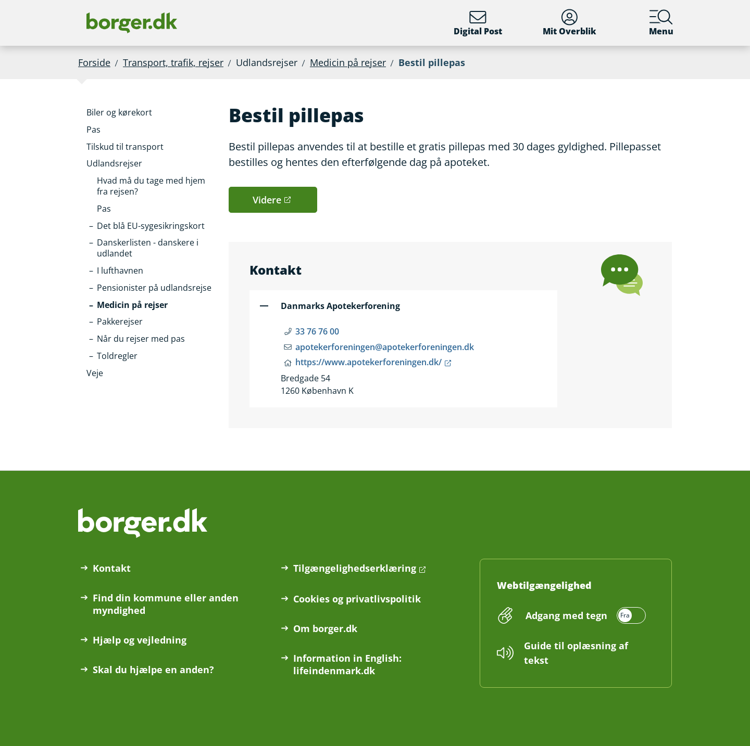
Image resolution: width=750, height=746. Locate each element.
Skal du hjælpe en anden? (153, 669)
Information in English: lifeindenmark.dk (347, 664)
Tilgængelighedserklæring (354, 568)
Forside (94, 62)
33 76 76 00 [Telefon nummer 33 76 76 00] (317, 331)
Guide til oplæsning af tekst (576, 652)
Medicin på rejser (348, 62)
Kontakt (112, 568)
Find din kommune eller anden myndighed (166, 603)
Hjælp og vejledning (139, 640)
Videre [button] (267, 200)
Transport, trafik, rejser (173, 62)
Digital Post (478, 23)
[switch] (584, 615)
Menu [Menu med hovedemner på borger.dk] (661, 23)
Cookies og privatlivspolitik (357, 599)
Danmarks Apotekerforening (340, 306)
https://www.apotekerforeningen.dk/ (368, 362)
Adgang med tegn (566, 615)
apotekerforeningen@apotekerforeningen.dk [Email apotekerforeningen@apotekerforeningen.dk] (384, 347)
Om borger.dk (325, 628)
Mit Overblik (569, 23)
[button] (119, 112)
